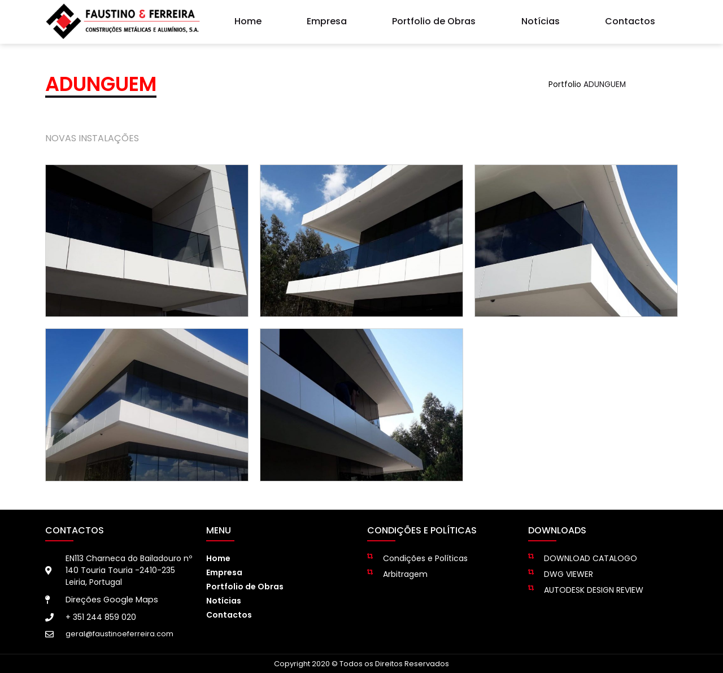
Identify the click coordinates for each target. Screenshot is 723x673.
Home (248, 19)
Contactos (630, 19)
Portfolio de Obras (434, 19)
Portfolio (564, 84)
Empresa (327, 19)
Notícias (540, 19)
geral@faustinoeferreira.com (119, 634)
